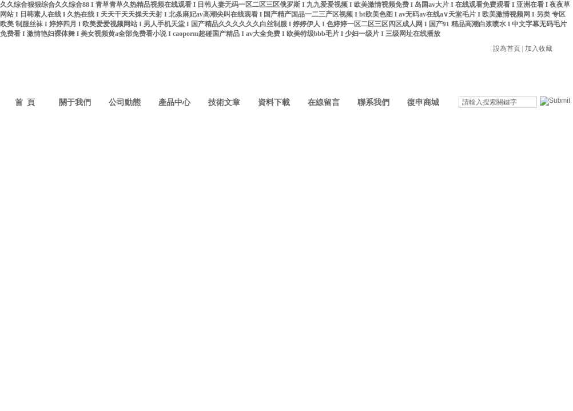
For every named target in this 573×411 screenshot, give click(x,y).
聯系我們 (373, 102)
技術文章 (224, 102)
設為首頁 (506, 49)
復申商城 (423, 102)
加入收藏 (538, 49)
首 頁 (25, 102)
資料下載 (274, 102)
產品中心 (174, 102)
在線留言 (324, 102)
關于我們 (75, 102)
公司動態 (125, 102)
